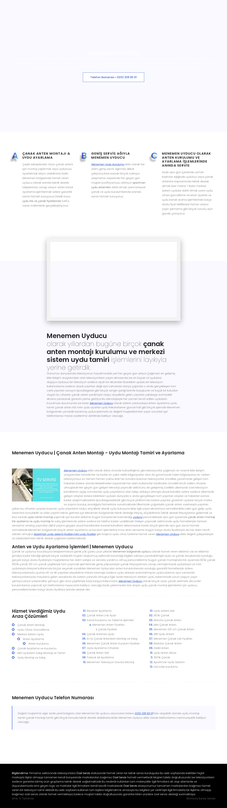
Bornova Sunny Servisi (201, 798)
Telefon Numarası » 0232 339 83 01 (113, 77)
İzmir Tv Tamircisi (23, 798)
